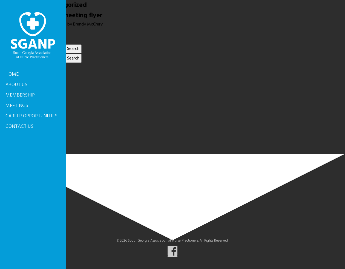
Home (12, 74)
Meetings (16, 106)
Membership (20, 95)
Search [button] (73, 48)
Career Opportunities (31, 116)
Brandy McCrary (88, 24)
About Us (16, 85)
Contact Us (19, 127)
